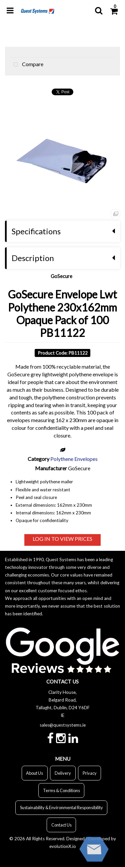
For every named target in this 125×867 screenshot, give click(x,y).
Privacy (90, 773)
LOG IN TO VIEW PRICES (62, 538)
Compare (26, 64)
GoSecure (61, 276)
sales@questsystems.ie (63, 725)
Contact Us (61, 825)
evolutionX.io (62, 846)
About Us (34, 773)
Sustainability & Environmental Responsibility (61, 807)
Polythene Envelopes (74, 459)
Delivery (63, 773)
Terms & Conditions (61, 790)
